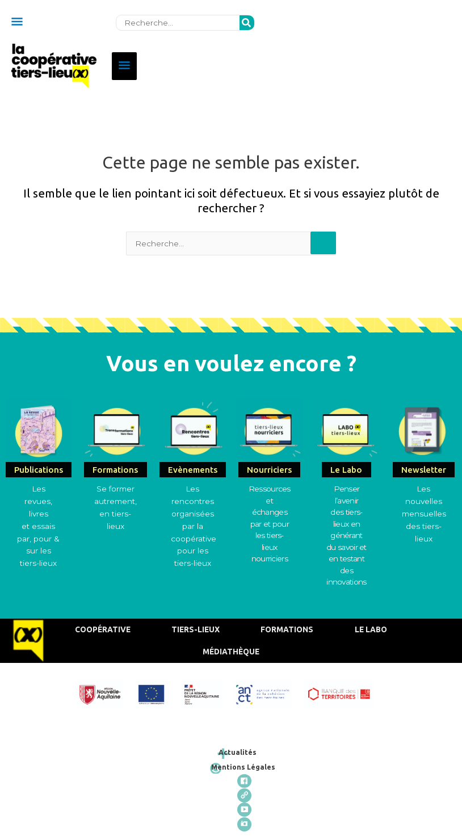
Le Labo (369, 626)
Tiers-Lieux (194, 626)
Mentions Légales (252, 763)
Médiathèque (232, 648)
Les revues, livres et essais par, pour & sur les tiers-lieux (38, 522)
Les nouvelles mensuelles (424, 498)
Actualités (247, 749)
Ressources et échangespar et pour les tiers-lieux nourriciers (270, 520)
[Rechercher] (247, 19)
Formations (285, 626)
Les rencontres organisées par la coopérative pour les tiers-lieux (193, 522)
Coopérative (101, 626)
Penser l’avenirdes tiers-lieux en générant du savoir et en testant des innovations (346, 532)
